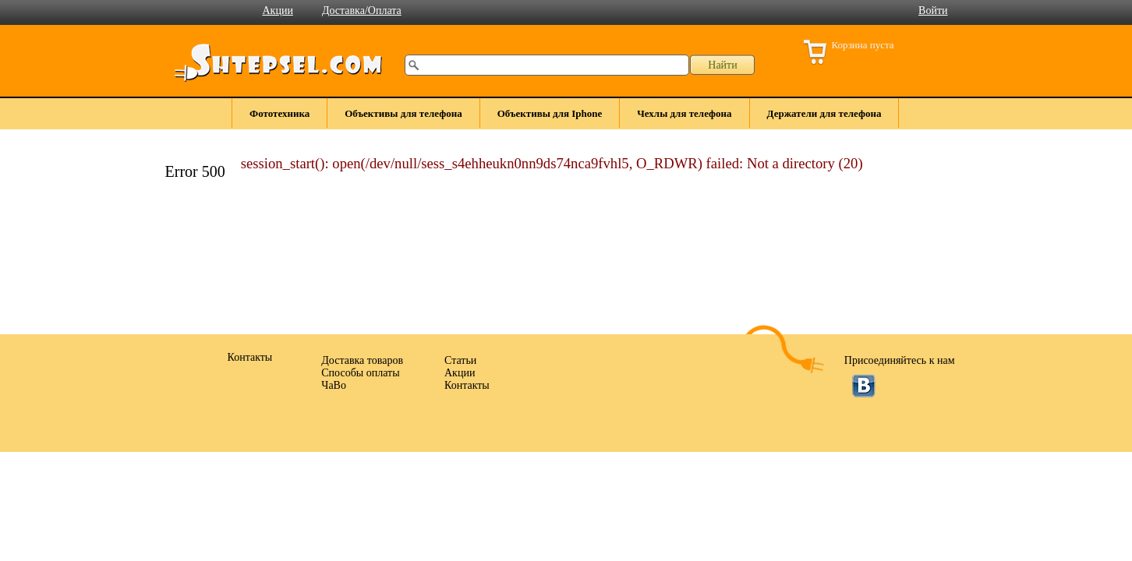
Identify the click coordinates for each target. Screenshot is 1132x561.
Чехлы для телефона (684, 113)
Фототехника (279, 113)
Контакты (467, 385)
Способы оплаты (360, 373)
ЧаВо (333, 385)
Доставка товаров (362, 360)
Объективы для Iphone (550, 113)
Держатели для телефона (824, 113)
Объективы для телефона (403, 113)
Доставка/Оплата (362, 10)
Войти (932, 10)
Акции (278, 10)
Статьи (460, 360)
